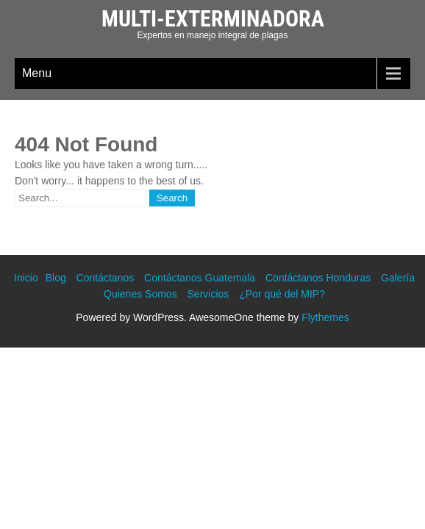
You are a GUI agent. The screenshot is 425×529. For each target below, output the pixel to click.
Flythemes (325, 317)
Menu (36, 73)
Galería (398, 278)
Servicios (208, 294)
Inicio (26, 278)
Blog (56, 278)
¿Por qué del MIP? (282, 294)
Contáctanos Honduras (318, 278)
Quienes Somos (140, 294)
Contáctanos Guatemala (199, 278)
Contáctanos (105, 278)
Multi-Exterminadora (212, 19)
